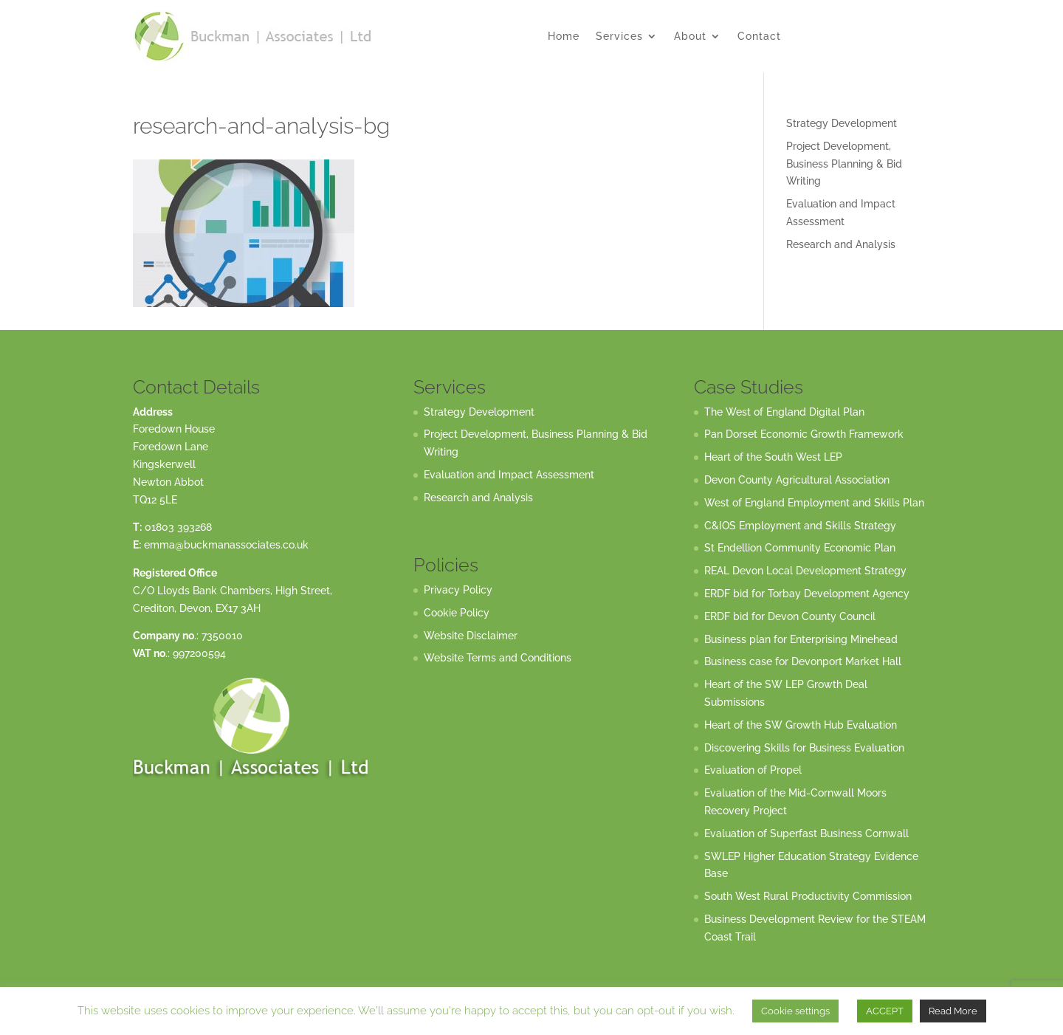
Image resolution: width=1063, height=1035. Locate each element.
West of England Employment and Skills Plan (814, 503)
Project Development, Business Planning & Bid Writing (844, 164)
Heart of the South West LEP (773, 457)
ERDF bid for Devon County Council (789, 616)
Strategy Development (841, 123)
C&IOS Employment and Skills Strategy (800, 526)
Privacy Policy (458, 590)
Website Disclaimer (470, 636)
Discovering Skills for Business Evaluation (804, 748)
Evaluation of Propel (753, 770)
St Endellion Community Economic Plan (799, 548)
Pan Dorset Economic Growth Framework (804, 434)
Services (619, 36)
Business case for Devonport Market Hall (802, 661)
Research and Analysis (840, 244)
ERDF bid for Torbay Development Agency (806, 593)
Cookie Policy (456, 613)
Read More (953, 1011)
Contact (759, 36)
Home (563, 36)
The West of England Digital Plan (784, 412)
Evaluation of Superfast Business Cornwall (806, 833)
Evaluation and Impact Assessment (509, 475)
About (690, 36)
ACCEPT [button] (885, 1011)
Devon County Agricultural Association (797, 480)
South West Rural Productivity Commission (808, 896)
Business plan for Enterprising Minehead (801, 639)
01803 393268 (178, 527)
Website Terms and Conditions (497, 658)
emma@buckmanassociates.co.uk (226, 545)
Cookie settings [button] (795, 1011)
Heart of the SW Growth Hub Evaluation (800, 725)
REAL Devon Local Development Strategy (805, 571)
